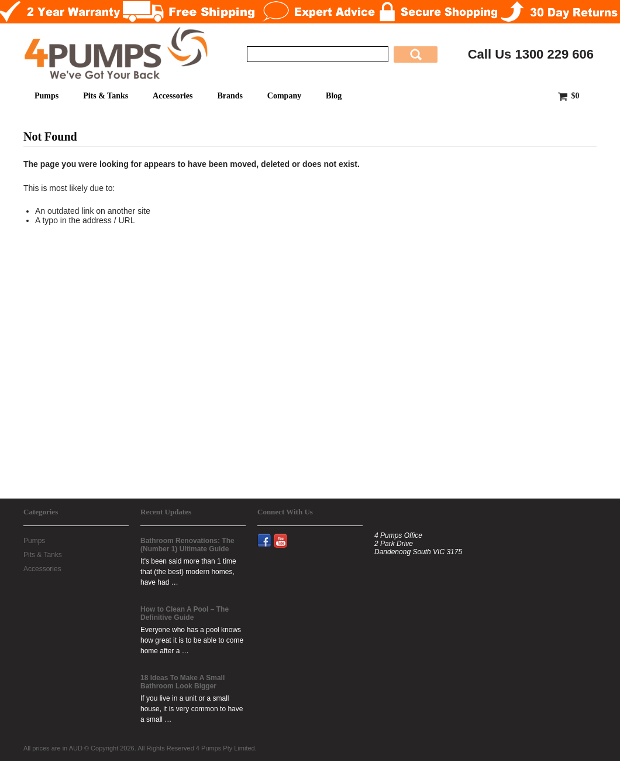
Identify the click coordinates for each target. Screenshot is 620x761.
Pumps (46, 95)
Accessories (172, 95)
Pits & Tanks (105, 95)
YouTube (286, 534)
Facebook (269, 534)
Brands (230, 95)
